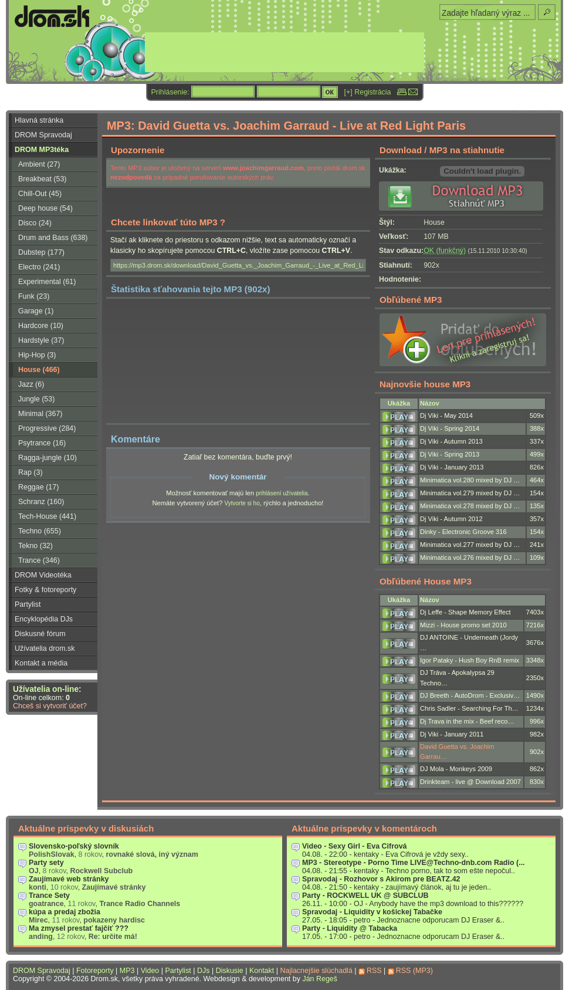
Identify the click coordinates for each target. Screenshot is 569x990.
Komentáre (135, 439)
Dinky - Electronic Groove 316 (463, 531)
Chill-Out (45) (40, 194)
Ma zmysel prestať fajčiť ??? (78, 928)
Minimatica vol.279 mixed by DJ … (470, 492)
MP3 (127, 971)
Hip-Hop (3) (37, 355)
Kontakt (261, 971)
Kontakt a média (41, 663)
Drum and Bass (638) (53, 238)
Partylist (27, 604)
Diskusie (229, 971)
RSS (374, 971)
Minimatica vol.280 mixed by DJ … (470, 480)
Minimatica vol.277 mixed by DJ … (470, 544)
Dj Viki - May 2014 (446, 415)
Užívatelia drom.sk (45, 648)
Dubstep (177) (41, 252)
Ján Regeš (319, 979)
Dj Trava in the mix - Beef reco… (467, 721)
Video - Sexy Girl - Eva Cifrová (354, 846)
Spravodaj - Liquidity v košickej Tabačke (372, 912)
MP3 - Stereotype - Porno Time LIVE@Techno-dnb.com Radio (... (413, 863)
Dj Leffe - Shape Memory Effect (465, 612)
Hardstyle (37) (41, 340)
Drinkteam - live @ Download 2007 (470, 781)
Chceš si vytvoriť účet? (50, 706)
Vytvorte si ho (241, 503)
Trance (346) (39, 560)
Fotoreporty (95, 971)
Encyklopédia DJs (44, 619)
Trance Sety (49, 895)
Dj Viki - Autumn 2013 (451, 441)
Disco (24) (35, 223)
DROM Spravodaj (43, 135)
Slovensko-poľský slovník (74, 846)
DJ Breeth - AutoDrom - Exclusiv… (470, 695)
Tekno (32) (35, 546)
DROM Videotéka (43, 575)
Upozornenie (137, 150)
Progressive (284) (47, 428)
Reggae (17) (38, 487)
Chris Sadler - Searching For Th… (469, 708)
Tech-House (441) (47, 516)
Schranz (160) (41, 502)
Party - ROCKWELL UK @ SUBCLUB (365, 895)
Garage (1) (35, 311)
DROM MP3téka (42, 150)
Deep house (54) (45, 208)
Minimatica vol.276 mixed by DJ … (470, 557)
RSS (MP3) (414, 971)
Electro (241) (39, 267)
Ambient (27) (39, 164)
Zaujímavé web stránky (69, 879)
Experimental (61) (47, 282)
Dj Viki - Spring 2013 (449, 454)
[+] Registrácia (367, 92)
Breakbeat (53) (42, 179)
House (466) (39, 370)
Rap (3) (30, 472)
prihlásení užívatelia (281, 493)
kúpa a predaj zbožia (64, 912)
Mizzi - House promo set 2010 (463, 625)
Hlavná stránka (39, 120)
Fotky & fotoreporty (45, 590)
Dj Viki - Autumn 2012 (451, 518)
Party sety (46, 863)
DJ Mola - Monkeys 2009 (456, 768)
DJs (203, 971)
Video (150, 971)
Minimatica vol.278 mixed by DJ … (470, 505)
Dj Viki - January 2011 (451, 734)
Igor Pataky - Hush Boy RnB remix (469, 660)
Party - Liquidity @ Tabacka (349, 928)
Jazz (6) (31, 384)
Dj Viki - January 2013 (451, 467)
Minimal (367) (40, 414)
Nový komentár (237, 476)
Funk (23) (33, 296)
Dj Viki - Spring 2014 (449, 428)
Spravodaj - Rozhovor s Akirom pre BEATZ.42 (381, 879)
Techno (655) (39, 531)
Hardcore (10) (40, 326)
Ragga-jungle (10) (47, 458)
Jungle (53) (36, 399)
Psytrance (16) (42, 443)
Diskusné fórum (40, 634)
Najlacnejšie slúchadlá (316, 971)
